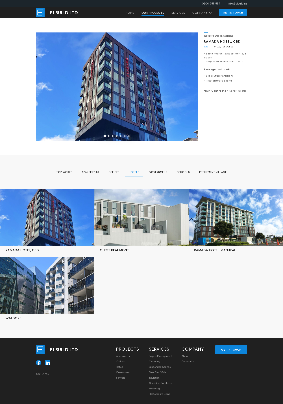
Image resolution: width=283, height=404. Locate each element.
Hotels (216, 47)
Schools (183, 172)
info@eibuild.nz (237, 3)
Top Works (227, 47)
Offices (113, 172)
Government (158, 172)
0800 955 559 (211, 3)
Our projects (153, 12)
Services (178, 12)
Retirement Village (213, 172)
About (185, 356)
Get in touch (233, 12)
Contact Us (188, 361)
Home (130, 12)
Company (199, 12)
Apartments (90, 172)
